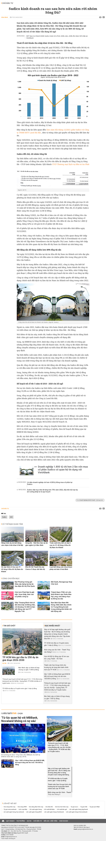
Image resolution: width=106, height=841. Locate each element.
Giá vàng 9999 (22, 807)
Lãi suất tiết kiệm (49, 809)
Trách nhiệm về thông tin (8, 838)
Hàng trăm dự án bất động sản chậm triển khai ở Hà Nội (12, 544)
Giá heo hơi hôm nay (61, 807)
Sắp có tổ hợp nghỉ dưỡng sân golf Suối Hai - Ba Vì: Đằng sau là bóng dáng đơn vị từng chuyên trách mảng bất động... (59, 772)
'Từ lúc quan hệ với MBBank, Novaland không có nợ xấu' (19, 719)
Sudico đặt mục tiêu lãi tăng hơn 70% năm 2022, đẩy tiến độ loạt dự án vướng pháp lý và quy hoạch (52, 491)
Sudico (4, 517)
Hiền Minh (4, 17)
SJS (11, 517)
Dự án (4, 663)
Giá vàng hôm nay (9, 807)
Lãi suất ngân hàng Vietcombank (76, 812)
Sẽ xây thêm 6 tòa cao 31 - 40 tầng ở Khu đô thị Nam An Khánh (12, 569)
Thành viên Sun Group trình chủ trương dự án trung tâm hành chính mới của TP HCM (56, 667)
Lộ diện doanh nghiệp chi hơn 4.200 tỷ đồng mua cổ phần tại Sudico (49, 483)
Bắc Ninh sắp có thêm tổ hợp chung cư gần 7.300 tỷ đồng (28, 669)
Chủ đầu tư (7, 3)
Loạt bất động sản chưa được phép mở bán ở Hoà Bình (61, 568)
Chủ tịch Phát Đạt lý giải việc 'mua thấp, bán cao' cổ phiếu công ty (24, 594)
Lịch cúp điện (23, 809)
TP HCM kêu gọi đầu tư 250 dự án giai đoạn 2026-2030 (20, 659)
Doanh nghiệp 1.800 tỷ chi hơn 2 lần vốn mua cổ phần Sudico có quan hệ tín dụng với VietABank (63, 469)
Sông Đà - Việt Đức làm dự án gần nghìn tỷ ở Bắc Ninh (36, 544)
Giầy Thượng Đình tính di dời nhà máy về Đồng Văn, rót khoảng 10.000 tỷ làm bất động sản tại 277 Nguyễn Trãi (25, 607)
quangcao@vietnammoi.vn (85, 829)
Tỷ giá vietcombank (10, 809)
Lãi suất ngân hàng (36, 809)
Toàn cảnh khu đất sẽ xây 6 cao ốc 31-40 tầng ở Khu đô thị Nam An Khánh (60, 545)
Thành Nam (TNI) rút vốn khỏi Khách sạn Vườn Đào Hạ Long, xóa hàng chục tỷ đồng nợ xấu (61, 595)
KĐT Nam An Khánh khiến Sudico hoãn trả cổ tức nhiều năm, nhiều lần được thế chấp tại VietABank (57, 37)
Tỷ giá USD (83, 807)
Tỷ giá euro (74, 807)
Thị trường (20, 821)
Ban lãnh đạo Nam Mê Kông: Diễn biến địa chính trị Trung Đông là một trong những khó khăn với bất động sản (61, 607)
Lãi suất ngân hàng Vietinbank (54, 812)
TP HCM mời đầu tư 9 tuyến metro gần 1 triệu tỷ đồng (19, 688)
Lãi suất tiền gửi (62, 809)
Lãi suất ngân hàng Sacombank (14, 812)
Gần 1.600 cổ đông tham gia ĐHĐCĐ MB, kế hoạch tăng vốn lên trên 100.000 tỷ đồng (57, 676)
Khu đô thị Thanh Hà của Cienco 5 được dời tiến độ (35, 568)
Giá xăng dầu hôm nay (36, 807)
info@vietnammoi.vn (11, 836)
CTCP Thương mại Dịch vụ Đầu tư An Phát (70, 164)
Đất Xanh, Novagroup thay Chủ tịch (61, 583)
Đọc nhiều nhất (52, 626)
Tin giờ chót (9, 626)
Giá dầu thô (49, 807)
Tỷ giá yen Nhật (94, 807)
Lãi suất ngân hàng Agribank (78, 809)
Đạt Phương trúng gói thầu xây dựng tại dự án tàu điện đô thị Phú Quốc (25, 584)
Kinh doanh (63, 821)
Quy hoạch (10, 821)
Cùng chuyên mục (11, 578)
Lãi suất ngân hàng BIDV (34, 812)
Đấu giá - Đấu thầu (50, 821)
